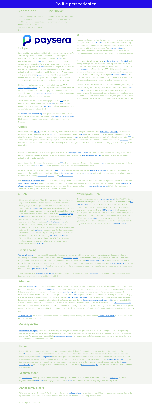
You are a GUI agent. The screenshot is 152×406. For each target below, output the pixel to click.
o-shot (38, 61)
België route (80, 295)
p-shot (41, 67)
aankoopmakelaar (75, 393)
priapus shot (42, 75)
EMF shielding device (95, 218)
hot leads (69, 381)
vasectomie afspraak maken (29, 183)
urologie (37, 132)
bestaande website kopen (115, 359)
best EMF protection (87, 205)
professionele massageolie (64, 336)
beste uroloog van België (110, 132)
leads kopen (115, 378)
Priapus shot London (119, 75)
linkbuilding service (31, 354)
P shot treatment (85, 69)
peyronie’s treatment (116, 48)
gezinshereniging (56, 289)
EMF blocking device (110, 210)
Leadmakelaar (27, 378)
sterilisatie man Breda (67, 173)
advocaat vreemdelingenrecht (92, 297)
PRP (39, 69)
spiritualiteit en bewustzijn (45, 273)
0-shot (59, 58)
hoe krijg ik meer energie (58, 236)
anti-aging (39, 230)
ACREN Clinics (97, 43)
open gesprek (94, 273)
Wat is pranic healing (26, 255)
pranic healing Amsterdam (95, 260)
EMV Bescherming (36, 208)
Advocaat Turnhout (34, 286)
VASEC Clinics (60, 170)
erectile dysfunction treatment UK (117, 61)
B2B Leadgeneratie (45, 357)
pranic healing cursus (71, 258)
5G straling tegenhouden (55, 222)
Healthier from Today (107, 199)
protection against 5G (121, 224)
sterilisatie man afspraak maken (33, 181)
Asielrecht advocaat (25, 316)
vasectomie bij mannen (98, 170)
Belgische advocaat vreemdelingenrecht (112, 300)
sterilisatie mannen (74, 176)
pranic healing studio (117, 263)
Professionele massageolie (29, 331)
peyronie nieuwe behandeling (32, 114)
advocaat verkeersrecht (31, 306)
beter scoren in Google (91, 365)
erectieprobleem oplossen (28, 88)
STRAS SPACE (40, 244)
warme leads (39, 381)
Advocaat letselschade (108, 316)
